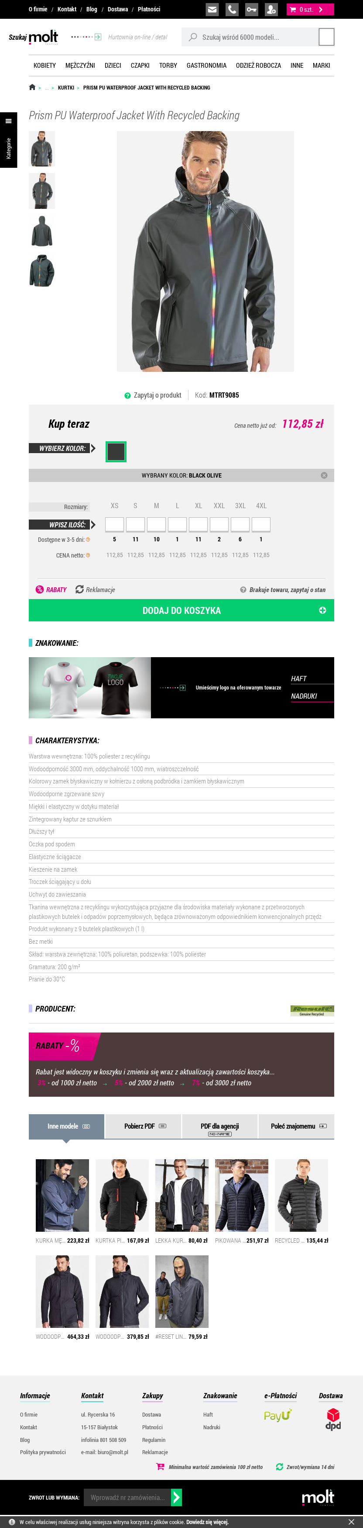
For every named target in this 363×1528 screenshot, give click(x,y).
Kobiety (45, 65)
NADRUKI (304, 696)
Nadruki (211, 1427)
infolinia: (232, 9)
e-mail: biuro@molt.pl (104, 1452)
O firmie (38, 9)
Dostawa (118, 9)
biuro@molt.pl (212, 9)
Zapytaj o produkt (158, 394)
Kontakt (67, 9)
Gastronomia (206, 65)
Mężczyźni (80, 65)
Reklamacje (155, 1452)
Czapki (140, 65)
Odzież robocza (258, 65)
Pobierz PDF (139, 1126)
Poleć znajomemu (293, 1126)
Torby (168, 65)
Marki (321, 65)
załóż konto (271, 9)
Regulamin (153, 1440)
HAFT (298, 678)
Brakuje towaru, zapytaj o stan (287, 589)
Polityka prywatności (43, 1452)
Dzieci (113, 65)
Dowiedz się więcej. (207, 1522)
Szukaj (318, 37)
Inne (297, 65)
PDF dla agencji (220, 1126)
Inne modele (63, 1126)
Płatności (149, 9)
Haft (208, 1414)
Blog (91, 9)
